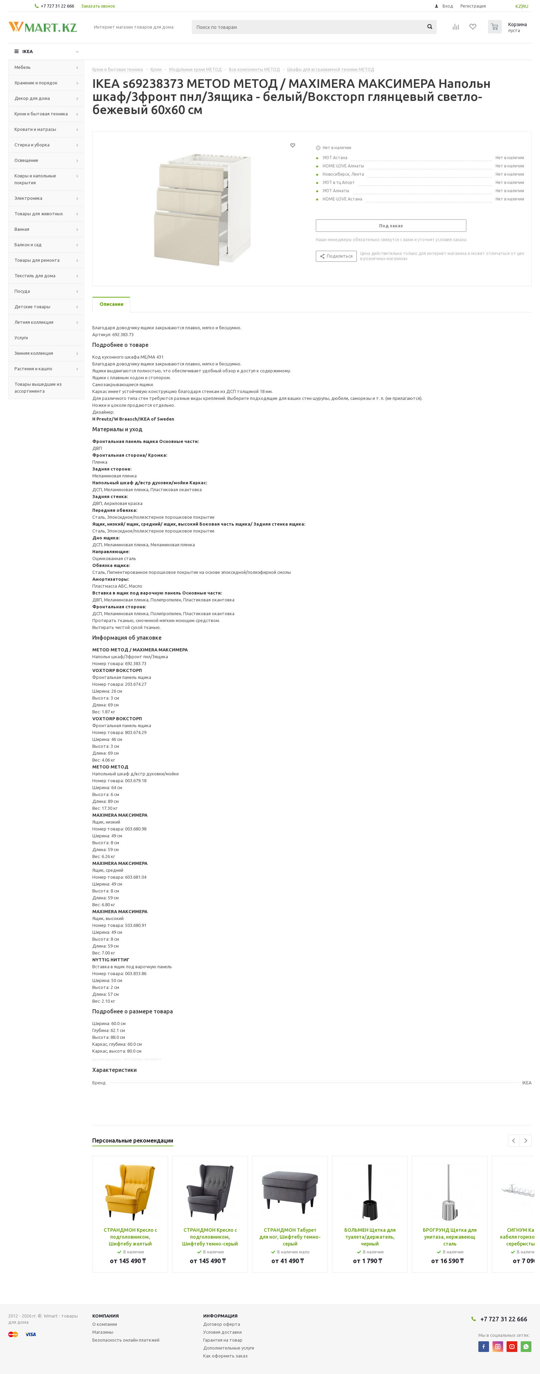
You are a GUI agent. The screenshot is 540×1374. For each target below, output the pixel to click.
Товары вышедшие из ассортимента (38, 387)
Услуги (21, 337)
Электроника (28, 198)
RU (525, 6)
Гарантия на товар (222, 1339)
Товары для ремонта (37, 260)
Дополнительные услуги (228, 1347)
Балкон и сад (28, 244)
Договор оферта (221, 1324)
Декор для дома (32, 98)
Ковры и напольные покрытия (35, 179)
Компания (105, 1315)
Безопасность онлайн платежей (125, 1339)
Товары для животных (38, 213)
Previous (514, 1140)
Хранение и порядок (36, 82)
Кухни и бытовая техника (41, 113)
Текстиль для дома (34, 275)
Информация (220, 1315)
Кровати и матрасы (35, 129)
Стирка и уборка (32, 144)
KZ (518, 6)
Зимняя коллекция (33, 353)
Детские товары (32, 306)
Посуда (22, 291)
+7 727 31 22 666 (57, 5)
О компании (104, 1324)
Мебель (22, 67)
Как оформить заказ (225, 1355)
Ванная (21, 229)
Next (525, 1140)
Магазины (102, 1332)
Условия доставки (222, 1332)
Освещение (26, 160)
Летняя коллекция (33, 322)
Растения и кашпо (33, 368)
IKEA (27, 51)
